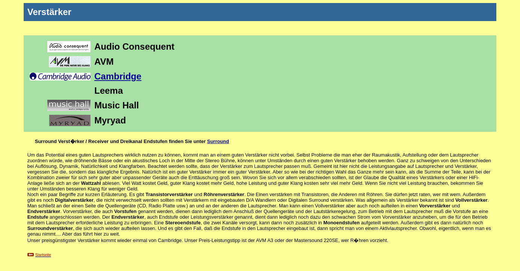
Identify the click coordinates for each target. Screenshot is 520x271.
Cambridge (117, 76)
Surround (218, 141)
